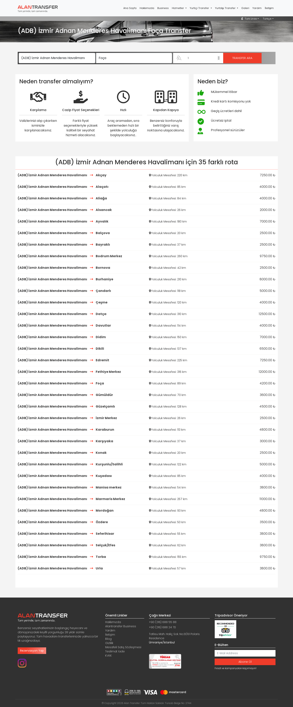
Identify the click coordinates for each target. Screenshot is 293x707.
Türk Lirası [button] (249, 19)
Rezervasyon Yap (32, 651)
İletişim (269, 8)
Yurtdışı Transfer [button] (226, 8)
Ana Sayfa (129, 8)
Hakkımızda (147, 8)
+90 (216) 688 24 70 (162, 627)
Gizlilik (109, 643)
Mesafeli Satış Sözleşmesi (123, 647)
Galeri (245, 8)
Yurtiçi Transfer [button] (200, 8)
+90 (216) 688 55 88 (162, 622)
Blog (108, 639)
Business (163, 8)
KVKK (108, 656)
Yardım (257, 8)
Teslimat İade (115, 651)
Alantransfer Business (120, 626)
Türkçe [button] (267, 19)
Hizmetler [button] (178, 8)
